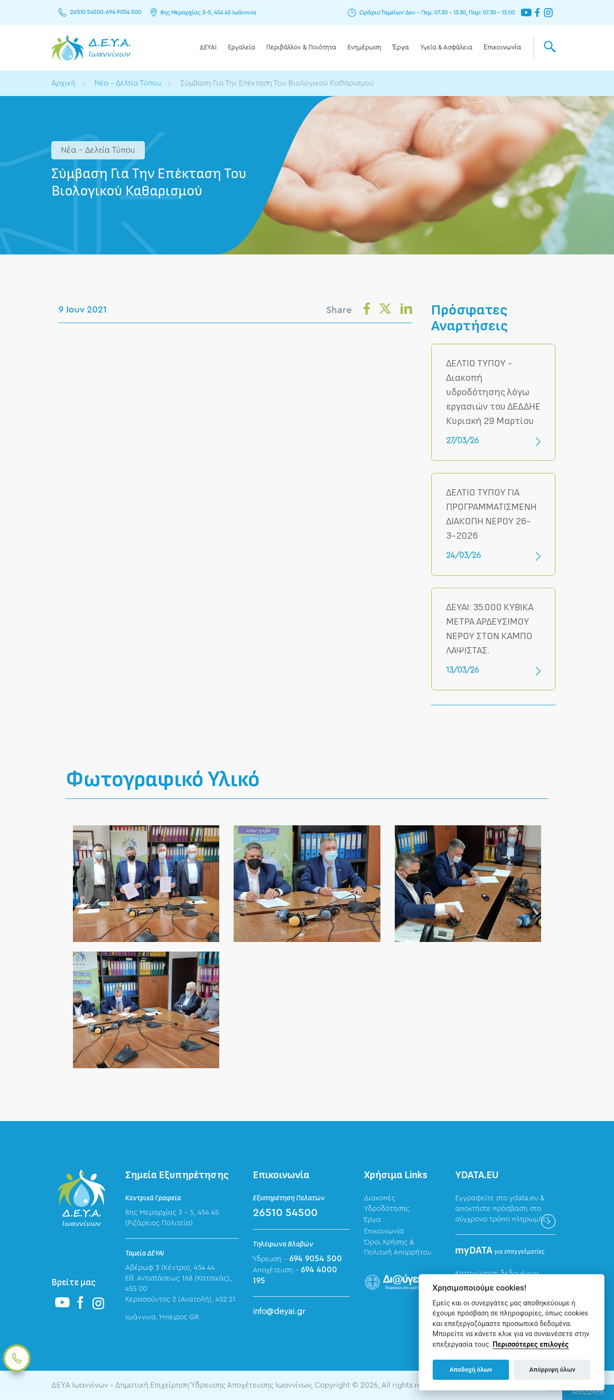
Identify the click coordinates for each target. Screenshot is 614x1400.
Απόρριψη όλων (552, 1369)
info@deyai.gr (279, 1312)
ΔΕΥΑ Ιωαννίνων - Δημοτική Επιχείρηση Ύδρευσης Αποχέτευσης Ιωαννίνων (90, 48)
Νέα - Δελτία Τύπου (129, 83)
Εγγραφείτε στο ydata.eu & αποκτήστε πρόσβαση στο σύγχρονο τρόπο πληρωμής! (502, 1209)
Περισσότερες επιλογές (531, 1344)
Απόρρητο (588, 1392)
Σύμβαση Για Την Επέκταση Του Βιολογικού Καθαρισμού (280, 83)
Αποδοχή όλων (470, 1369)
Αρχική (63, 83)
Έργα (401, 47)
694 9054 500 (123, 12)
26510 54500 (86, 12)
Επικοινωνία (502, 47)
